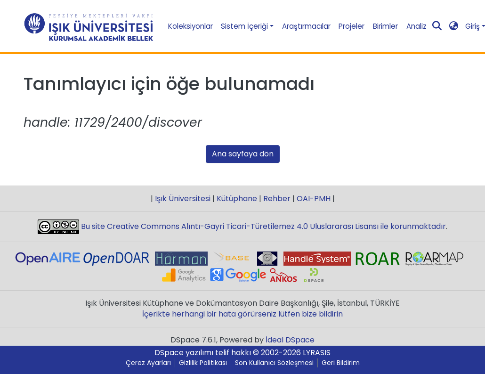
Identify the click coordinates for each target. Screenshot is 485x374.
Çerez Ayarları (148, 362)
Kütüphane (237, 198)
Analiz (416, 26)
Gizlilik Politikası (203, 362)
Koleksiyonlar (190, 26)
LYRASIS (317, 352)
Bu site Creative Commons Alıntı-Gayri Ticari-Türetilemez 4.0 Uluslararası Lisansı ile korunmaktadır (262, 226)
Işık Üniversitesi (182, 198)
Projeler (351, 26)
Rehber (276, 198)
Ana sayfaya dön (243, 153)
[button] (453, 26)
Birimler (385, 26)
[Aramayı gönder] (437, 26)
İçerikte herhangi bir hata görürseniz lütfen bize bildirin (242, 314)
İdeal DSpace (290, 339)
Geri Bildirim (341, 362)
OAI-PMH (313, 198)
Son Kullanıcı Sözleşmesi (274, 362)
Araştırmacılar (306, 26)
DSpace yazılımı (183, 352)
